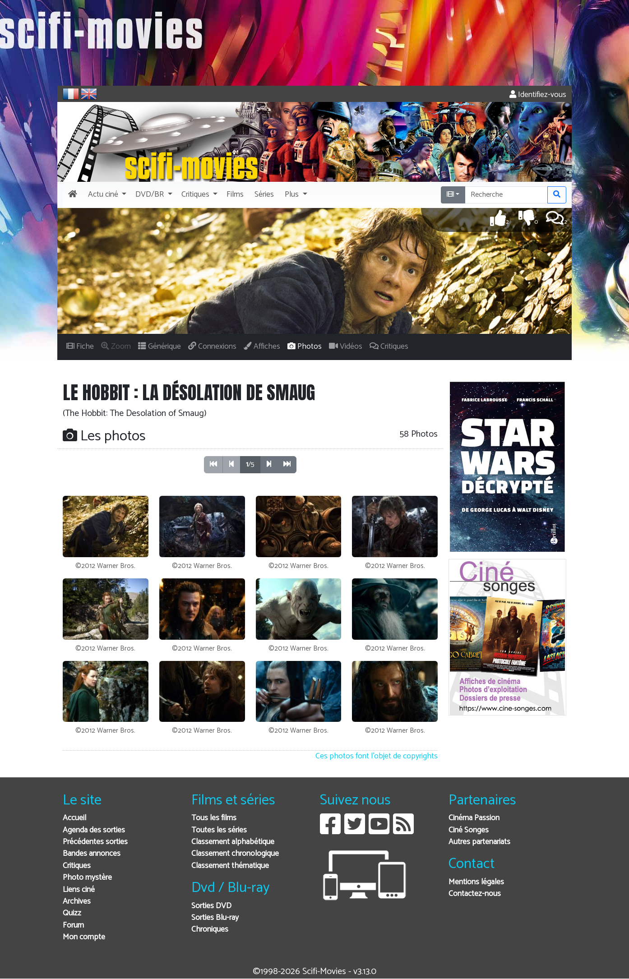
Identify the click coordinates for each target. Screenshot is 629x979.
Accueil (74, 818)
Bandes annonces (91, 853)
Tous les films (213, 818)
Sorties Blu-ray (215, 917)
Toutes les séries (219, 830)
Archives (77, 901)
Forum (73, 925)
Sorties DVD (211, 906)
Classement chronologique (235, 853)
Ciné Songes (469, 830)
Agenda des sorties (94, 830)
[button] (106, 194)
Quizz (72, 913)
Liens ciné (79, 889)
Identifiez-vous (537, 95)
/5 (250, 464)
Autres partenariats (479, 842)
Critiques (77, 866)
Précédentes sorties (95, 842)
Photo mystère (87, 877)
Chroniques (209, 929)
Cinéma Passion (474, 818)
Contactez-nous (475, 893)
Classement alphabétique (232, 842)
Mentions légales (476, 882)
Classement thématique (230, 866)
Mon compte (84, 937)
